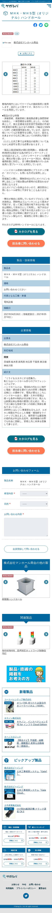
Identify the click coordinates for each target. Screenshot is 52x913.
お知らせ (15, 884)
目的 (6, 503)
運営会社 (42, 888)
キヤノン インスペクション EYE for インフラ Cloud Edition (32, 723)
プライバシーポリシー (26, 888)
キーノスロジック (12, 736)
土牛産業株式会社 (12, 805)
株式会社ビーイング (13, 767)
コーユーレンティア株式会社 (17, 699)
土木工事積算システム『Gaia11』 (32, 773)
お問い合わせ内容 (13, 514)
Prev (5, 74)
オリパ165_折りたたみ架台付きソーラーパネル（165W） (31, 704)
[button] (26, 53)
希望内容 (8, 493)
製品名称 (8, 480)
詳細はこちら (13, 841)
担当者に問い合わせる (26, 243)
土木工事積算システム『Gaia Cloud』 (31, 791)
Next (46, 74)
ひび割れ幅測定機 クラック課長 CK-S (31, 810)
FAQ (24, 884)
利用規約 (10, 888)
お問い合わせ (34, 884)
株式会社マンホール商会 (26, 42)
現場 (16, 34)
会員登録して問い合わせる (26, 548)
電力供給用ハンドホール (14, 599)
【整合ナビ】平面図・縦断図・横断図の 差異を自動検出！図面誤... (30, 743)
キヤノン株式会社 (12, 718)
